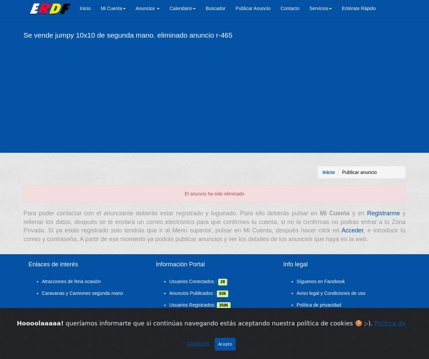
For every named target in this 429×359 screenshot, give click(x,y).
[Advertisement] (214, 96)
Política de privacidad (319, 305)
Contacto (290, 8)
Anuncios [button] (148, 8)
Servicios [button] (320, 8)
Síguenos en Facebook (321, 281)
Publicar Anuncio (253, 8)
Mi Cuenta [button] (113, 8)
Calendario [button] (183, 8)
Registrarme (383, 213)
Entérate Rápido (359, 8)
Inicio (85, 8)
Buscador (216, 8)
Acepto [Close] (225, 346)
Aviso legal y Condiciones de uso (331, 293)
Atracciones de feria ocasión (71, 281)
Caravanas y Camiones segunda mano (82, 293)
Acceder (352, 230)
